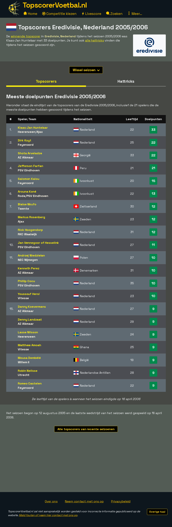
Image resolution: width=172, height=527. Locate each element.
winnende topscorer (25, 36)
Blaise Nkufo (27, 204)
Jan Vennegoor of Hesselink (38, 243)
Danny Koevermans (32, 307)
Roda (21, 196)
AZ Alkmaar (26, 157)
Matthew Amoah (29, 345)
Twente (23, 208)
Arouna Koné (27, 191)
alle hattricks (94, 40)
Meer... (134, 13)
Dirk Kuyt (24, 140)
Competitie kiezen (59, 13)
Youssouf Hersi (29, 294)
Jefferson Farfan (30, 166)
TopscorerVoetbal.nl (55, 5)
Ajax (39, 132)
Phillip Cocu (26, 281)
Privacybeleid (121, 501)
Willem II (23, 362)
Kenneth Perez (28, 268)
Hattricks (125, 81)
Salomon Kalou (28, 179)
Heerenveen (26, 132)
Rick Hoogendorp (30, 230)
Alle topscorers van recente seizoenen (85, 429)
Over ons (51, 501)
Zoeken (114, 13)
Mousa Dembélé (29, 358)
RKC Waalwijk (27, 234)
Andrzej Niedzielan (31, 255)
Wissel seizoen (86, 70)
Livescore (91, 13)
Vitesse (23, 298)
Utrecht (23, 375)
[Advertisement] (86, 467)
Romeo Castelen (30, 383)
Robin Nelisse (27, 371)
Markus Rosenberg (31, 217)
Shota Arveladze (30, 153)
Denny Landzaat (30, 319)
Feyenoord (26, 145)
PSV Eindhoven (29, 170)
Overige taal (157, 511)
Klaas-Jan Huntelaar (33, 127)
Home (30, 13)
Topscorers (46, 81)
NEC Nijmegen (28, 260)
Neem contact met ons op (84, 501)
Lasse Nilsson (28, 332)
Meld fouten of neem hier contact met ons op (48, 515)
